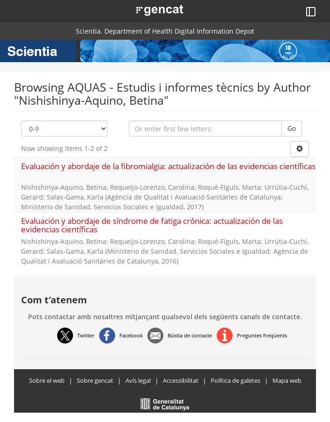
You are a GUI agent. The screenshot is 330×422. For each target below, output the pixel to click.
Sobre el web (47, 380)
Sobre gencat (95, 380)
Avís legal (138, 380)
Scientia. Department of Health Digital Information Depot (165, 31)
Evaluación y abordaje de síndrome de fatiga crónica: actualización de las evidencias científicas (152, 225)
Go (291, 128)
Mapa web (286, 380)
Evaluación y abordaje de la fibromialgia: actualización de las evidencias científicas (168, 166)
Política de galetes (235, 380)
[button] (148, 9)
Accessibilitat (180, 380)
